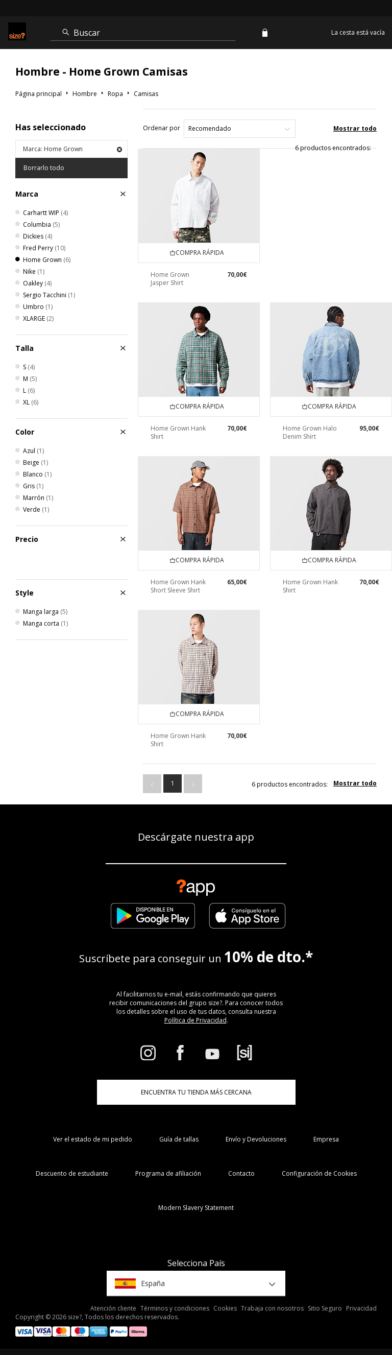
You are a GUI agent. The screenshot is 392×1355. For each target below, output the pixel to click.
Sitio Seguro (325, 1308)
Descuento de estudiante (72, 1173)
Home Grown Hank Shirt (178, 432)
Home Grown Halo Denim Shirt (310, 432)
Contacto (241, 1173)
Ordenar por (161, 128)
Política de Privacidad (195, 1020)
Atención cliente (113, 1308)
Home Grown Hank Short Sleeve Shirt (178, 586)
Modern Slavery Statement (196, 1207)
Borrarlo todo (43, 167)
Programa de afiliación (168, 1173)
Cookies (225, 1308)
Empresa (326, 1139)
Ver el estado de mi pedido (92, 1139)
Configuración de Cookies (319, 1173)
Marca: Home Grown (72, 149)
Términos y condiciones (174, 1308)
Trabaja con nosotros (272, 1308)
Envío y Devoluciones (256, 1139)
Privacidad (361, 1308)
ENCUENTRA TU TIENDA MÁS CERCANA (196, 1092)
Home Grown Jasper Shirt (170, 278)
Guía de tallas (179, 1139)
